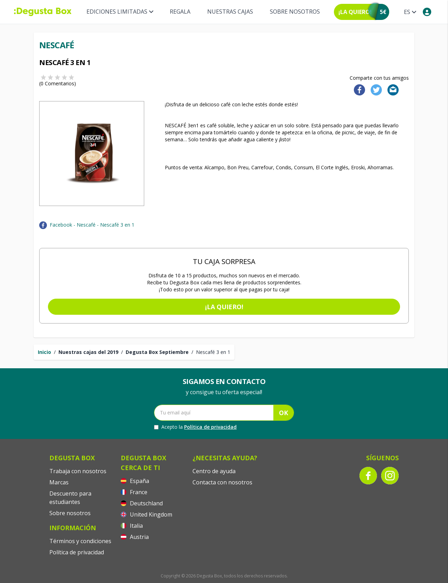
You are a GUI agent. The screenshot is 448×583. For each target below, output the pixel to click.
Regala (180, 11)
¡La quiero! (224, 307)
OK (283, 412)
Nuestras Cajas (230, 11)
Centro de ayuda (214, 471)
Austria (135, 537)
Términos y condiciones (80, 541)
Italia (132, 525)
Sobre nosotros (295, 11)
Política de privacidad (210, 427)
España (135, 481)
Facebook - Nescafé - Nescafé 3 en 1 (92, 224)
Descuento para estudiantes (70, 498)
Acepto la (195, 427)
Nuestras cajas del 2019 (88, 352)
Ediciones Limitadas (119, 11)
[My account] (427, 11)
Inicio (44, 352)
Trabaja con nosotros (77, 471)
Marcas (59, 482)
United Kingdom (146, 514)
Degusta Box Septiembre (157, 352)
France (134, 492)
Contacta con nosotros (222, 482)
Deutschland (142, 503)
